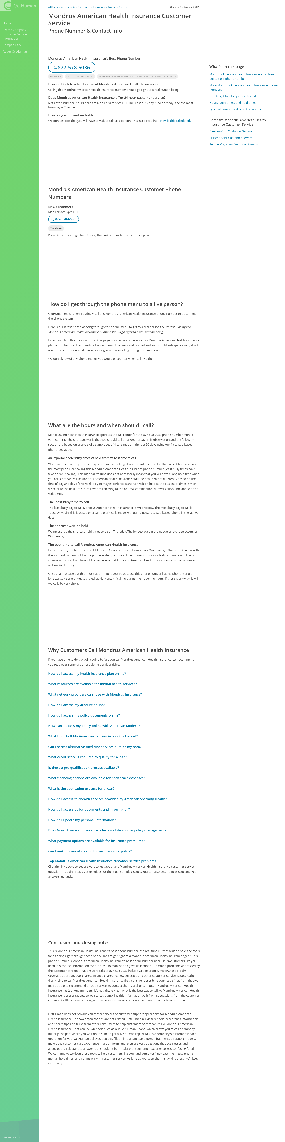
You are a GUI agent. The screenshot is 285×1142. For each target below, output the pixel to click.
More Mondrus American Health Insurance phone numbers (243, 87)
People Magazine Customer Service (233, 144)
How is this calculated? (175, 121)
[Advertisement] (124, 154)
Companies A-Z (13, 45)
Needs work (182, 1093)
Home (7, 23)
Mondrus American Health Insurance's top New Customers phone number (241, 76)
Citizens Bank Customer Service (230, 138)
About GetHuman (15, 52)
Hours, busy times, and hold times (232, 103)
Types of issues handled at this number (236, 109)
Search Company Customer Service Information (15, 34)
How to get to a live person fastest (232, 96)
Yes (169, 1093)
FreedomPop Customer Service (230, 131)
